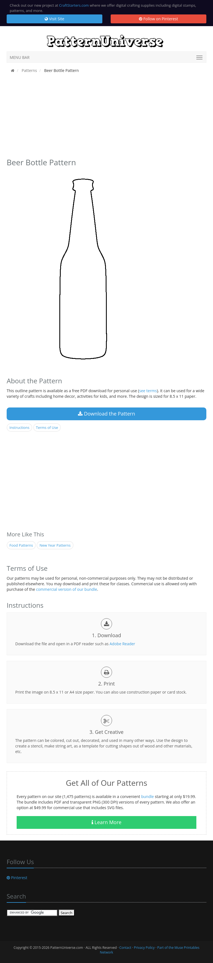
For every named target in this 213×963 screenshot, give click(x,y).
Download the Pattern (106, 413)
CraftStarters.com (74, 5)
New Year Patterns (54, 545)
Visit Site (54, 18)
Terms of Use (47, 427)
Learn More (106, 822)
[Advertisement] (106, 117)
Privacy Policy (144, 947)
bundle (147, 796)
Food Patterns (21, 545)
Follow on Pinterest (158, 18)
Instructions (19, 427)
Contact (125, 947)
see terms (148, 390)
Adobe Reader (122, 643)
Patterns (29, 70)
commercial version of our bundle (66, 589)
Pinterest (17, 877)
